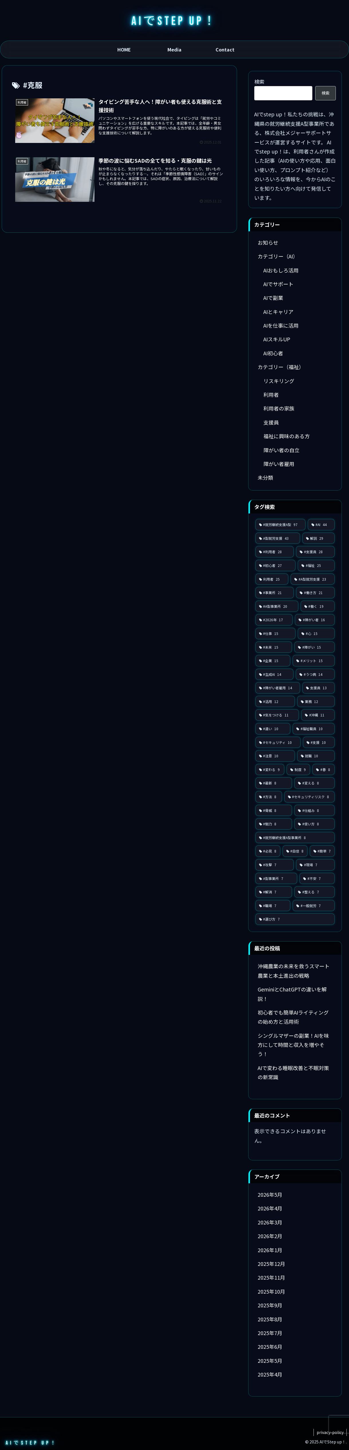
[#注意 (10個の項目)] (275, 756)
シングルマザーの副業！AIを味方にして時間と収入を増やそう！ (293, 1045)
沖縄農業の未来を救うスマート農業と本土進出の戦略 (294, 970)
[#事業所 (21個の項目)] (274, 592)
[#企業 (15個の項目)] (273, 660)
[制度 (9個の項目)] (298, 769)
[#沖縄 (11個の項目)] (318, 715)
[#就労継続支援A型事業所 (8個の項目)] (295, 837)
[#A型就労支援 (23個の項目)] (313, 579)
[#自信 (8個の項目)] (295, 851)
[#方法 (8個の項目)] (268, 796)
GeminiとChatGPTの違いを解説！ (292, 993)
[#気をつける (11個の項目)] (277, 715)
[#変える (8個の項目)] (314, 783)
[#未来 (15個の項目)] (273, 647)
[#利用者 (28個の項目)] (274, 551)
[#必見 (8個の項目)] (267, 851)
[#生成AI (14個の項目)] (274, 674)
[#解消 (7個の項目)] (273, 892)
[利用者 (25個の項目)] (272, 579)
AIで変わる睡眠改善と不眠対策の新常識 (293, 1072)
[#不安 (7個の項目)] (317, 878)
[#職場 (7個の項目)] (273, 905)
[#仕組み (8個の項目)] (314, 810)
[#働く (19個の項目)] (318, 606)
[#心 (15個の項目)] (316, 633)
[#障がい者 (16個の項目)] (315, 620)
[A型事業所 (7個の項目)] (276, 878)
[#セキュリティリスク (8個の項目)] (309, 796)
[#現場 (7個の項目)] (315, 865)
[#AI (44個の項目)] (321, 524)
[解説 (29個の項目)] (318, 538)
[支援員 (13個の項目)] (318, 688)
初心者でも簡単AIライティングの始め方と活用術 (293, 1017)
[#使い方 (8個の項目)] (314, 824)
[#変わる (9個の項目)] (269, 769)
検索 (259, 81)
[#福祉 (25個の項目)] (316, 565)
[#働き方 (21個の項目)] (315, 592)
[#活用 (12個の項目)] (275, 701)
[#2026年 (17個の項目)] (274, 620)
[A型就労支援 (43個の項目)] (277, 538)
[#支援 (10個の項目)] (319, 742)
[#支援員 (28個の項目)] (315, 551)
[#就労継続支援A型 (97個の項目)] (280, 524)
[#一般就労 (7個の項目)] (314, 905)
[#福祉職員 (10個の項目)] (314, 728)
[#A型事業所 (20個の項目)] (276, 606)
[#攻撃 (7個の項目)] (274, 865)
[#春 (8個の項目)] (323, 769)
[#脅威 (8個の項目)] (273, 810)
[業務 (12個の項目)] (316, 701)
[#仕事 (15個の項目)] (275, 633)
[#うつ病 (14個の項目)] (315, 674)
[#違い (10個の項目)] (273, 728)
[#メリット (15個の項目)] (314, 660)
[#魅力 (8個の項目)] (273, 824)
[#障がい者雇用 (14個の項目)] (277, 688)
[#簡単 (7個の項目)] (322, 851)
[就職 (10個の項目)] (316, 756)
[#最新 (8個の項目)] (273, 783)
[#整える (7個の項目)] (314, 892)
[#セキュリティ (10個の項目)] (278, 742)
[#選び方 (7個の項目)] (295, 919)
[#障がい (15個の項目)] (314, 647)
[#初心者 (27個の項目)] (275, 565)
